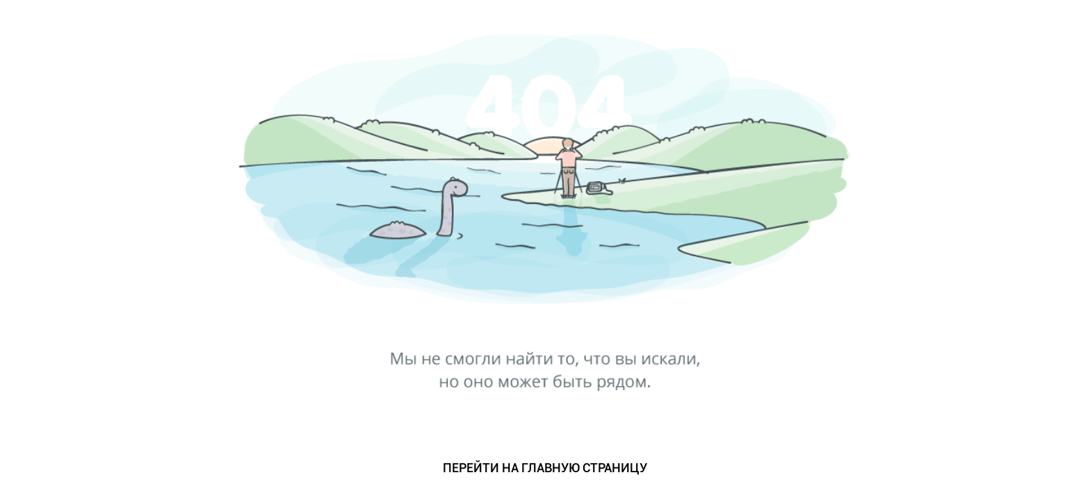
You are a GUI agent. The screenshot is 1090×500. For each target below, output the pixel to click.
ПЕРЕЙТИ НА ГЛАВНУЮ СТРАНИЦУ (545, 467)
